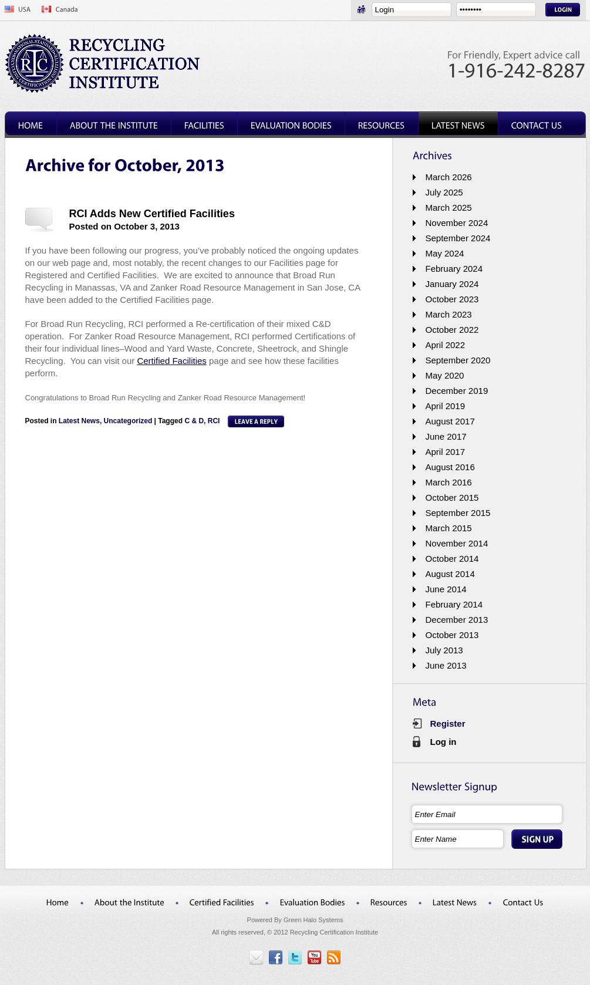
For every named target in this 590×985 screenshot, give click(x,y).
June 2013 (446, 665)
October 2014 (452, 559)
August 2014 (450, 574)
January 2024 (452, 284)
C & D (194, 421)
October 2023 (452, 299)
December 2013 (457, 620)
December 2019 (457, 391)
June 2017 (446, 436)
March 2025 (449, 207)
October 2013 (452, 635)
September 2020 (458, 360)
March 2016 (449, 482)
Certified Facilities (171, 361)
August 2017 (450, 421)
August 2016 (450, 467)
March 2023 (449, 314)
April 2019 (446, 406)
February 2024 (454, 269)
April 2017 (446, 452)
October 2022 (452, 330)
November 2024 (457, 223)
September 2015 (458, 513)
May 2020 (445, 375)
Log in (443, 742)
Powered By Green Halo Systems (295, 919)
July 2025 (444, 192)
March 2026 (449, 177)
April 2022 (446, 345)
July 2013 (444, 650)
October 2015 (452, 497)
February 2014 (454, 604)
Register (448, 723)
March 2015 (449, 528)
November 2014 (457, 543)
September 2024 (458, 238)
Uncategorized (128, 421)
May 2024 (445, 253)
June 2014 (446, 589)
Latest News (79, 421)
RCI (214, 421)
